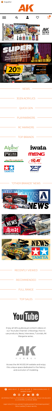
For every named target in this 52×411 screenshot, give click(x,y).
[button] (16, 17)
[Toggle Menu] (4, 17)
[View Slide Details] (26, 32)
